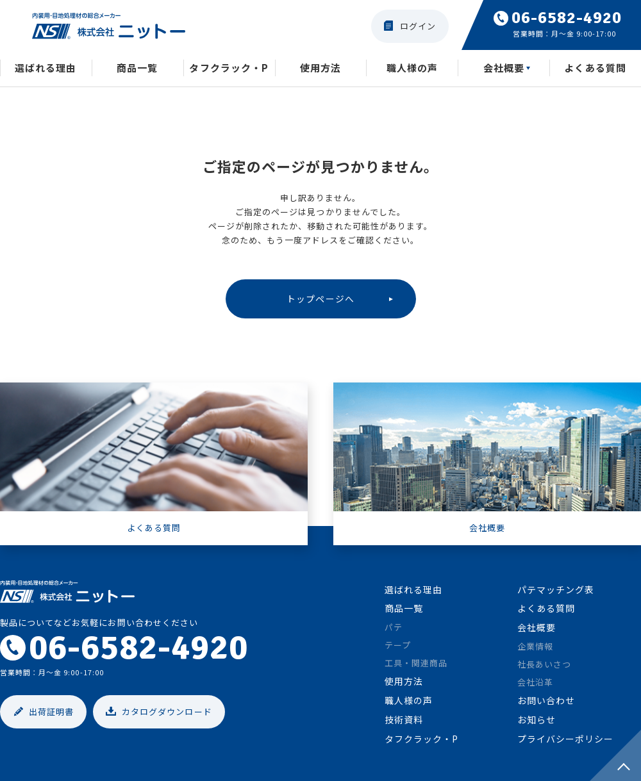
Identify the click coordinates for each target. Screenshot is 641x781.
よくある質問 (546, 611)
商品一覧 (137, 69)
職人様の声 (412, 69)
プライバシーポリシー (565, 742)
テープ (398, 648)
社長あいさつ (544, 667)
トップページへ (320, 300)
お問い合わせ (546, 703)
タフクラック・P (228, 69)
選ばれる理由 (45, 69)
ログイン (418, 26)
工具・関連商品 (416, 666)
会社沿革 (535, 685)
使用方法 (320, 69)
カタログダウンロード (167, 715)
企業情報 (535, 649)
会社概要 (503, 69)
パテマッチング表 (555, 592)
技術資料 (404, 722)
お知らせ (536, 722)
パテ (394, 630)
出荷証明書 (51, 715)
